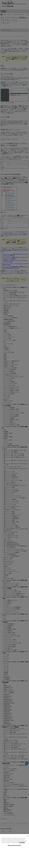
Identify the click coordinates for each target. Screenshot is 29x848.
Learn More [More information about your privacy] (22, 842)
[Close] (27, 836)
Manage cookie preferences (14, 845)
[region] (14, 841)
